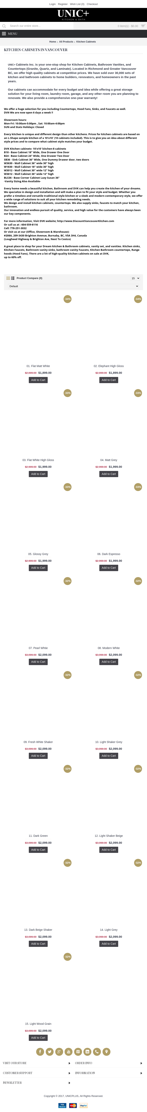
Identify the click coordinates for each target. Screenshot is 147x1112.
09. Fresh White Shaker (38, 742)
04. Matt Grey (108, 460)
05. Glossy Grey (38, 554)
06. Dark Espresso (108, 554)
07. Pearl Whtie (38, 648)
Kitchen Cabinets (86, 41)
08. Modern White (109, 648)
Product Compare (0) (29, 278)
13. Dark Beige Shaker (38, 929)
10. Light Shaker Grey (108, 742)
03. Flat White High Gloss (38, 460)
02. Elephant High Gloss (109, 366)
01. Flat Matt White (38, 366)
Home (52, 41)
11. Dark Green (38, 835)
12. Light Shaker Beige (109, 835)
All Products (66, 41)
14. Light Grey (109, 929)
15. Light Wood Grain (38, 1023)
